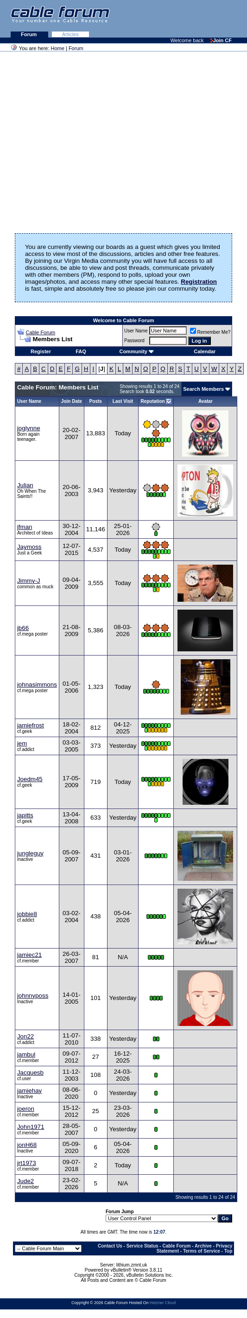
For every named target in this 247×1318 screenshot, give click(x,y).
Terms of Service (201, 1251)
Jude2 (25, 1181)
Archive (203, 1245)
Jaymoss (29, 546)
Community (136, 351)
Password (134, 340)
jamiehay (29, 1090)
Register (41, 351)
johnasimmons (37, 684)
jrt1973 (26, 1162)
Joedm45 (30, 779)
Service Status (142, 1245)
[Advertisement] (133, 18)
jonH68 (27, 1144)
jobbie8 (27, 914)
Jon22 (25, 1036)
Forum (29, 34)
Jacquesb (30, 1072)
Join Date (71, 401)
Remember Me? (210, 332)
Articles (70, 34)
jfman (24, 526)
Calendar (204, 351)
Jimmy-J (28, 580)
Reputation (152, 401)
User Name (136, 330)
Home (57, 48)
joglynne (28, 428)
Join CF (221, 40)
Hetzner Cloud (163, 1302)
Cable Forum (41, 332)
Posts (95, 401)
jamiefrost (30, 725)
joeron (25, 1108)
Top (228, 1251)
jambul (26, 1054)
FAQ (81, 351)
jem (22, 743)
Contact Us (110, 1245)
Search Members (203, 389)
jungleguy (30, 853)
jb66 (23, 627)
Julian (25, 485)
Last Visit (123, 401)
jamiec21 (29, 954)
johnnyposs (32, 995)
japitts (25, 815)
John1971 (30, 1126)
